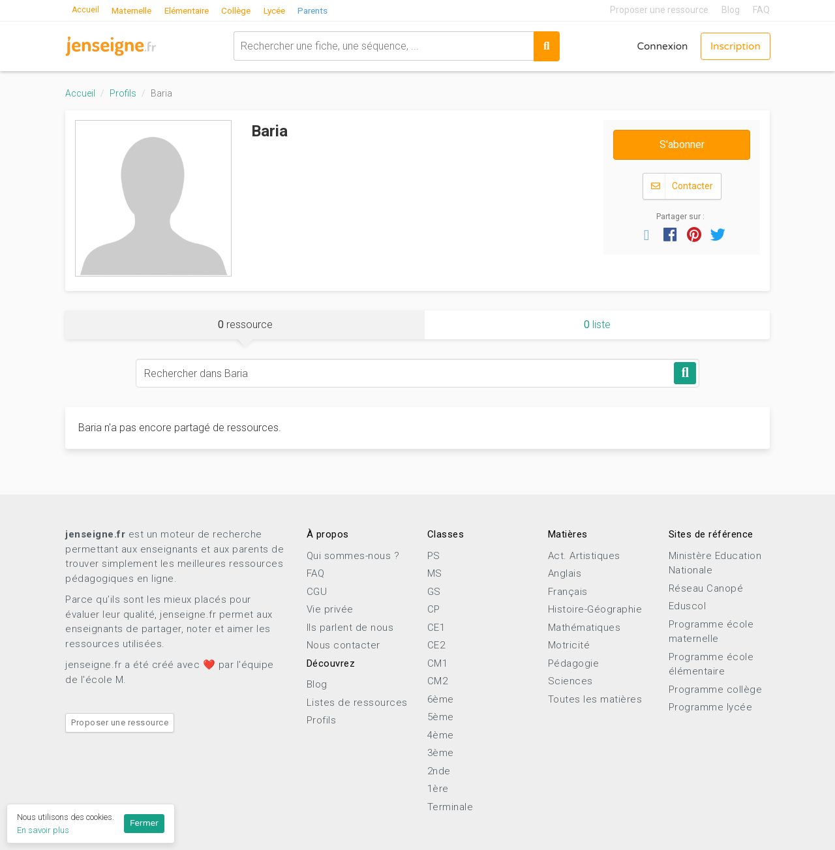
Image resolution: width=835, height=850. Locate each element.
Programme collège (716, 689)
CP (433, 609)
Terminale (450, 807)
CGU (317, 592)
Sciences (570, 681)
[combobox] (379, 45)
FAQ (761, 10)
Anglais (565, 573)
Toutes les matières (595, 699)
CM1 (437, 663)
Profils (123, 93)
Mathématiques (584, 627)
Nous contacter (343, 645)
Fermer (144, 823)
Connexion (656, 45)
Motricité (569, 645)
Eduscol (687, 606)
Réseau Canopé (706, 588)
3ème (440, 753)
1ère (438, 789)
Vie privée (330, 609)
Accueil (87, 10)
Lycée (291, 10)
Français (568, 592)
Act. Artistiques (584, 556)
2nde (439, 771)
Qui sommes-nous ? (353, 556)
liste (597, 324)
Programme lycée (711, 707)
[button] (646, 234)
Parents (332, 10)
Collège (250, 10)
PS (433, 556)
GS (434, 592)
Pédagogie (574, 663)
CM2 (437, 681)
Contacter (682, 186)
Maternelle (137, 10)
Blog (730, 10)
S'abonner (682, 144)
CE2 (436, 645)
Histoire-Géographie (595, 609)
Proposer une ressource (659, 10)
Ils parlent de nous (350, 627)
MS (434, 573)
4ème (440, 735)
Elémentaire (197, 10)
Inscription (733, 45)
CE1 (436, 627)
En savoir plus (43, 830)
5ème (440, 717)
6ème (440, 699)
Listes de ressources (357, 702)
